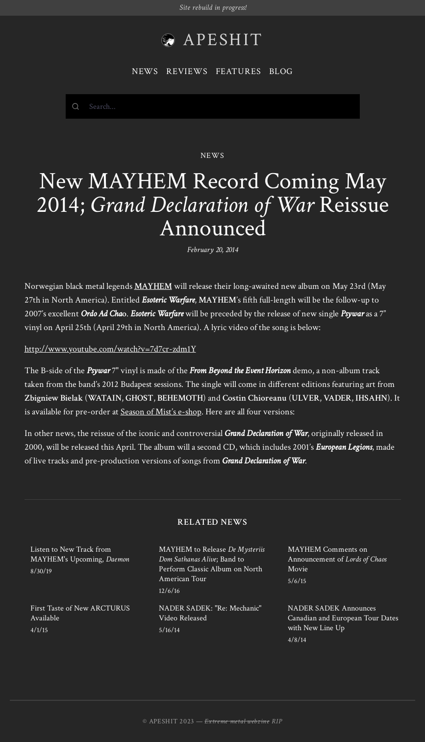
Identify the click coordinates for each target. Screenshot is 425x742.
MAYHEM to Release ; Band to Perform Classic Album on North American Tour (211, 564)
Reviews (186, 71)
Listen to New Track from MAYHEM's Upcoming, (79, 554)
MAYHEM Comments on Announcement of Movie (337, 559)
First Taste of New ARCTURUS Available (80, 613)
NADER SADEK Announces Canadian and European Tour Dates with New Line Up (343, 618)
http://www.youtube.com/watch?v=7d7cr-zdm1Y (110, 349)
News (145, 71)
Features (238, 71)
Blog (281, 71)
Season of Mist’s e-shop (161, 411)
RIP (277, 721)
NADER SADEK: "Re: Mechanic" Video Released (210, 613)
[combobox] (213, 106)
